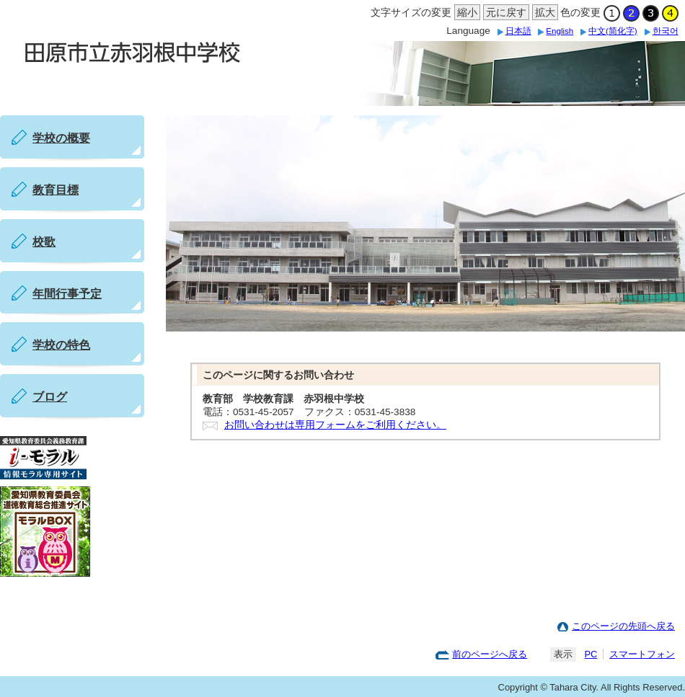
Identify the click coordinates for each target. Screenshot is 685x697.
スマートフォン (642, 654)
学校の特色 (61, 345)
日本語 (518, 31)
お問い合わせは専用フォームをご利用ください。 (335, 424)
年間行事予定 (67, 294)
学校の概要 (61, 138)
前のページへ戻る (489, 654)
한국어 (666, 31)
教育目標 (55, 190)
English (559, 31)
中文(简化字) (612, 31)
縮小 (465, 12)
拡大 (543, 12)
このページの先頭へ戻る (623, 626)
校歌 (44, 242)
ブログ (49, 397)
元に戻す (504, 12)
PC (590, 654)
